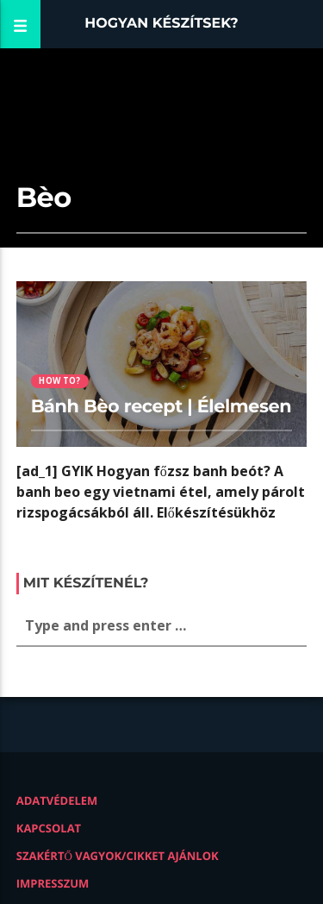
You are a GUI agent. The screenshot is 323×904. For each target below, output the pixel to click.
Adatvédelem (57, 800)
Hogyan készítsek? (161, 24)
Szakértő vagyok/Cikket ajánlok (117, 855)
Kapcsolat (48, 828)
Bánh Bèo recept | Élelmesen (161, 406)
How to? (59, 380)
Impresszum (53, 883)
